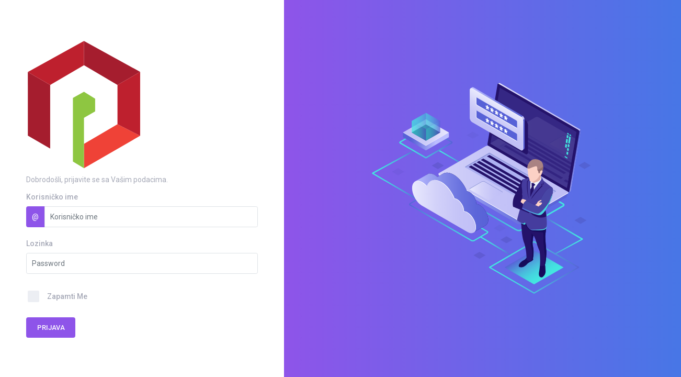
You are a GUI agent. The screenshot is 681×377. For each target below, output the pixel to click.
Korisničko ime (52, 197)
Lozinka (39, 243)
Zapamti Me (67, 296)
